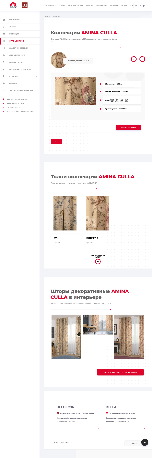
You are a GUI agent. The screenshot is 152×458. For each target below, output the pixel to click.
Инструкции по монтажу (19, 69)
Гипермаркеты (11, 108)
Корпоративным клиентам (20, 90)
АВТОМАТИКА (101, 6)
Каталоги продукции (18, 48)
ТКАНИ (47, 17)
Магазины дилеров (13, 103)
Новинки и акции (16, 62)
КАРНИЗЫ (114, 6)
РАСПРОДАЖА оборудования (18, 112)
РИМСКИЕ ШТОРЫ (75, 6)
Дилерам (12, 83)
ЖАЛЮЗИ (89, 6)
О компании (13, 20)
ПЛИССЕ (62, 6)
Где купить (13, 76)
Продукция (13, 34)
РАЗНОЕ (56, 17)
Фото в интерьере (16, 55)
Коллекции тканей (16, 41)
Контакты (12, 27)
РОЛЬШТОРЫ (50, 6)
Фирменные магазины (15, 99)
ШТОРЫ (124, 6)
